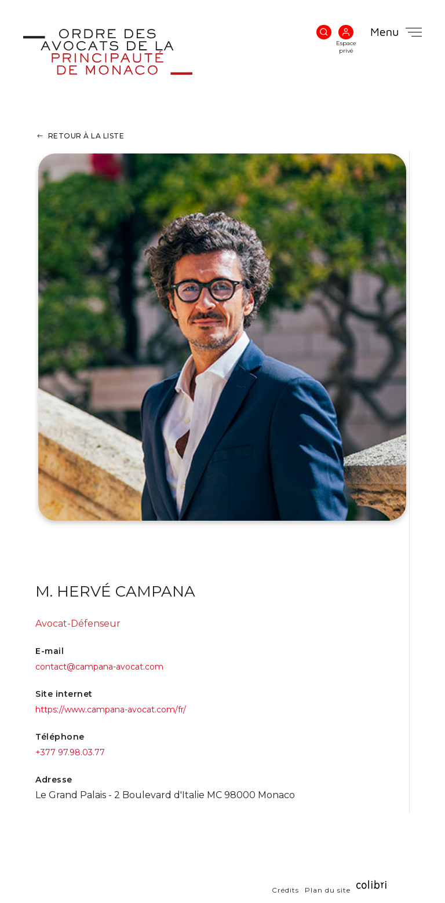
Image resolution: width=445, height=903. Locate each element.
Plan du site (328, 889)
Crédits (285, 889)
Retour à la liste (86, 135)
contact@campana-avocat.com (99, 666)
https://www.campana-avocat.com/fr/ (110, 709)
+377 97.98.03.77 (70, 752)
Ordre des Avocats (126, 52)
